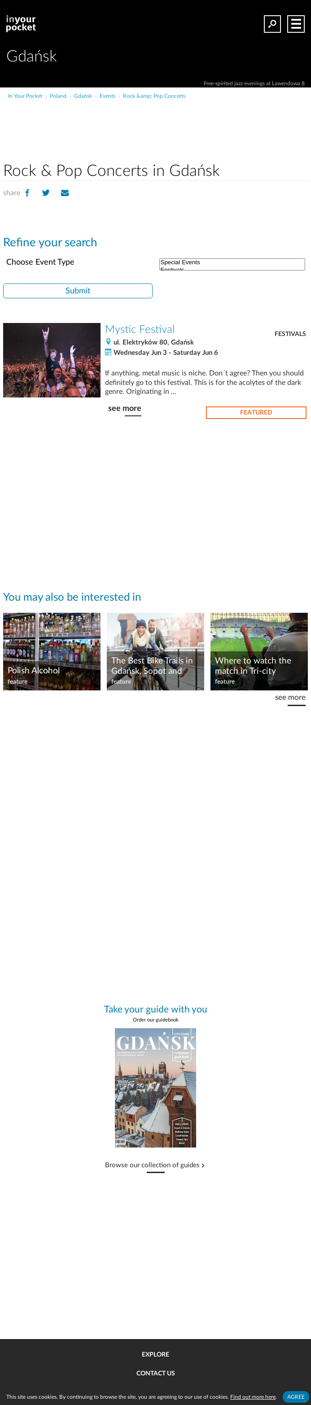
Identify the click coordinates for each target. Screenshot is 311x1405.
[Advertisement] (189, 118)
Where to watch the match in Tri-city (253, 666)
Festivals (290, 334)
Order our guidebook (156, 1019)
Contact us (155, 1373)
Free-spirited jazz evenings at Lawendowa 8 (254, 83)
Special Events (232, 262)
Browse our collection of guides (152, 1165)
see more (124, 408)
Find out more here (253, 1397)
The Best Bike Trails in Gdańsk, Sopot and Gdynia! (152, 666)
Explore (155, 1355)
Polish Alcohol (34, 671)
